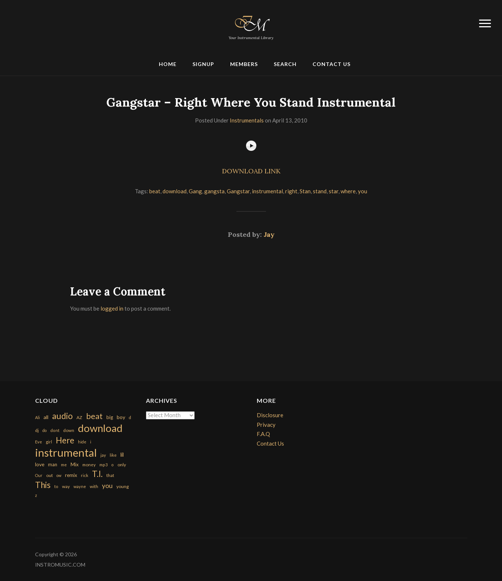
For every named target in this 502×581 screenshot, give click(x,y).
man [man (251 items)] (52, 464)
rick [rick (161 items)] (84, 475)
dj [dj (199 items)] (37, 430)
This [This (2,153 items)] (43, 485)
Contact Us (332, 64)
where (348, 191)
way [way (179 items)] (66, 486)
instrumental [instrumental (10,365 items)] (66, 452)
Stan (305, 191)
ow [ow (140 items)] (59, 475)
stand (320, 191)
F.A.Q (263, 433)
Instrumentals (247, 120)
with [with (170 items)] (94, 486)
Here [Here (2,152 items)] (65, 440)
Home (168, 64)
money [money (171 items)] (89, 464)
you (362, 191)
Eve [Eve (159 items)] (38, 441)
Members (244, 64)
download (175, 191)
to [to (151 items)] (56, 486)
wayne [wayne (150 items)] (80, 486)
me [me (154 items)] (64, 464)
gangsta (214, 191)
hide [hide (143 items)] (82, 441)
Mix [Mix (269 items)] (75, 464)
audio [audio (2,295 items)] (62, 416)
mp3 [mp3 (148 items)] (103, 464)
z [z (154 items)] (36, 495)
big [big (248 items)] (109, 417)
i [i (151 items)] (90, 441)
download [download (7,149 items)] (100, 428)
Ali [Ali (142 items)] (37, 417)
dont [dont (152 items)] (54, 430)
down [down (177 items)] (68, 430)
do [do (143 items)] (44, 430)
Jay (269, 234)
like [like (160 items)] (113, 455)
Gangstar (238, 191)
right (291, 191)
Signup (203, 64)
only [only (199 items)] (121, 464)
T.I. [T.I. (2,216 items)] (97, 474)
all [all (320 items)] (46, 417)
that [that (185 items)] (110, 475)
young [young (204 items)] (122, 486)
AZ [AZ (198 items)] (79, 417)
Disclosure (270, 415)
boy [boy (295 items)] (121, 417)
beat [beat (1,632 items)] (94, 416)
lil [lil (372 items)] (122, 454)
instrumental (267, 191)
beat (154, 191)
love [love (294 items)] (39, 464)
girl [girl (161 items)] (49, 441)
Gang (195, 191)
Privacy (266, 424)
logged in (111, 308)
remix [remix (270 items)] (71, 475)
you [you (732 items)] (107, 485)
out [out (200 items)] (49, 475)
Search (285, 64)
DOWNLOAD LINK (251, 171)
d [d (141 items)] (130, 417)
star (333, 191)
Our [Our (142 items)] (38, 475)
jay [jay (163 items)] (103, 455)
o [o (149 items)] (112, 464)
